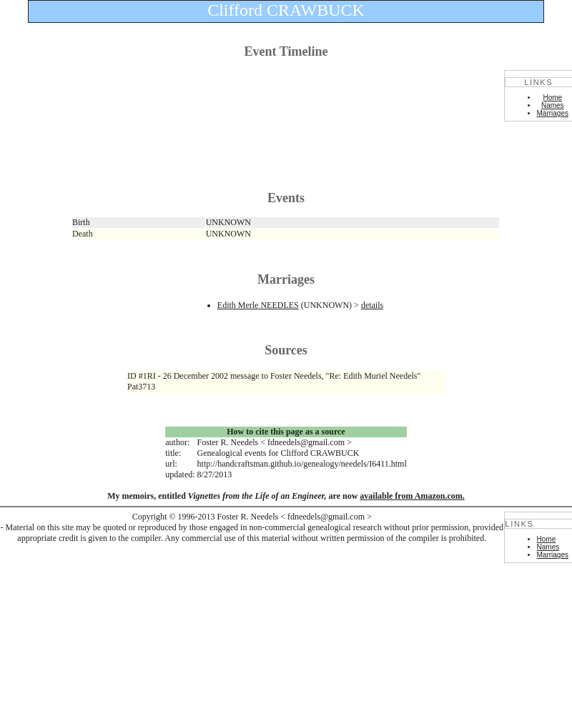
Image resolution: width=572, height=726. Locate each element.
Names (552, 105)
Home (552, 97)
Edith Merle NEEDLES (258, 305)
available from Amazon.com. (412, 496)
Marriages (552, 113)
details (372, 305)
